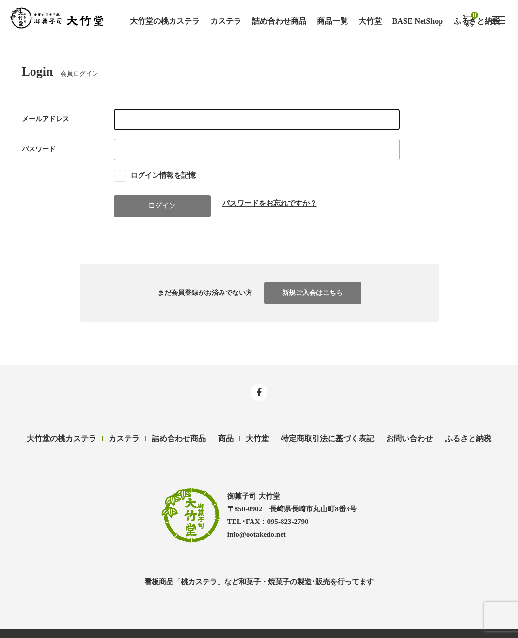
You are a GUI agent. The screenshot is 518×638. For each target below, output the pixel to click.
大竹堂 (370, 20)
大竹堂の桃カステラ (165, 20)
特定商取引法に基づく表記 (327, 437)
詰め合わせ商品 (279, 20)
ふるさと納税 (468, 437)
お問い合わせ (409, 437)
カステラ (225, 20)
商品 (226, 437)
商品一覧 (332, 20)
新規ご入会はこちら (312, 291)
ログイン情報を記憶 (155, 174)
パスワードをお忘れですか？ (269, 203)
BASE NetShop (417, 20)
